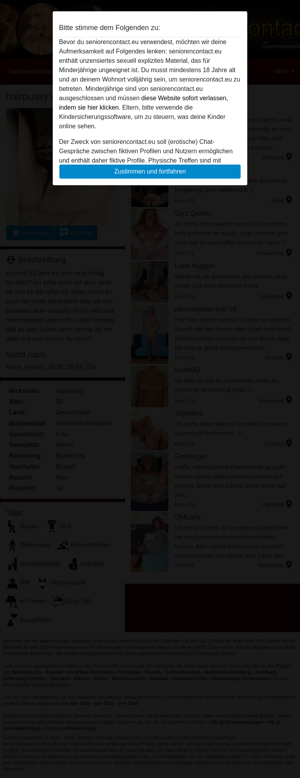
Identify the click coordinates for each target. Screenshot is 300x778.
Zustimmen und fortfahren (150, 171)
